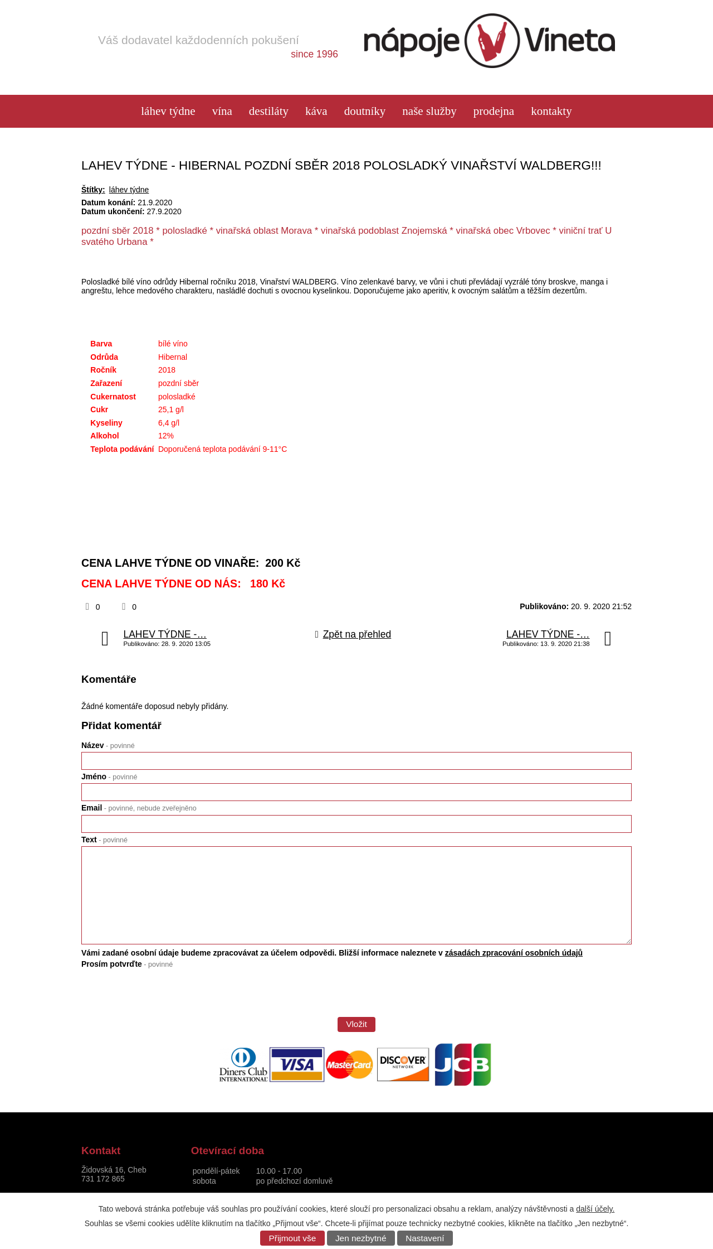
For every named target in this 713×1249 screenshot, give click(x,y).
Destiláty (269, 111)
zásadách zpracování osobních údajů (514, 952)
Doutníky (365, 111)
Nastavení (425, 1238)
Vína (222, 111)
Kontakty (551, 111)
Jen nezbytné (361, 1238)
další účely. (595, 1208)
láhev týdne (168, 111)
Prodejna (493, 111)
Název (108, 745)
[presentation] (166, 996)
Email (139, 807)
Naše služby (429, 111)
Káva (316, 111)
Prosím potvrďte (127, 963)
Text (104, 839)
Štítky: (93, 189)
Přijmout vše (292, 1238)
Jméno (109, 776)
